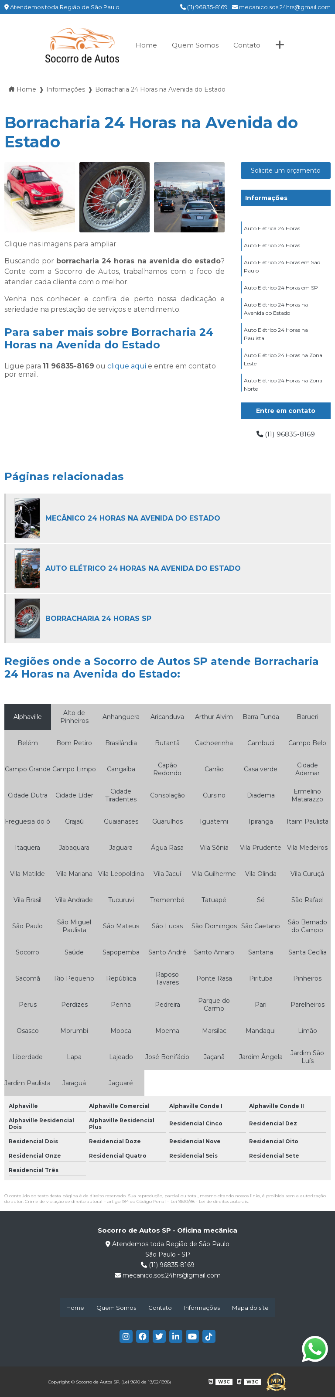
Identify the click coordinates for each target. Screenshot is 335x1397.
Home (145, 45)
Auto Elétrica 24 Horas (272, 228)
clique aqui (126, 366)
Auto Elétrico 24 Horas (272, 245)
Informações (266, 198)
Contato (247, 45)
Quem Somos (194, 45)
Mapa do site (250, 1307)
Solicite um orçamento (286, 170)
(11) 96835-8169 (204, 6)
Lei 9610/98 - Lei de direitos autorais (209, 1201)
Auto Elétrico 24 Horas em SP (281, 287)
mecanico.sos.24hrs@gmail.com (281, 6)
